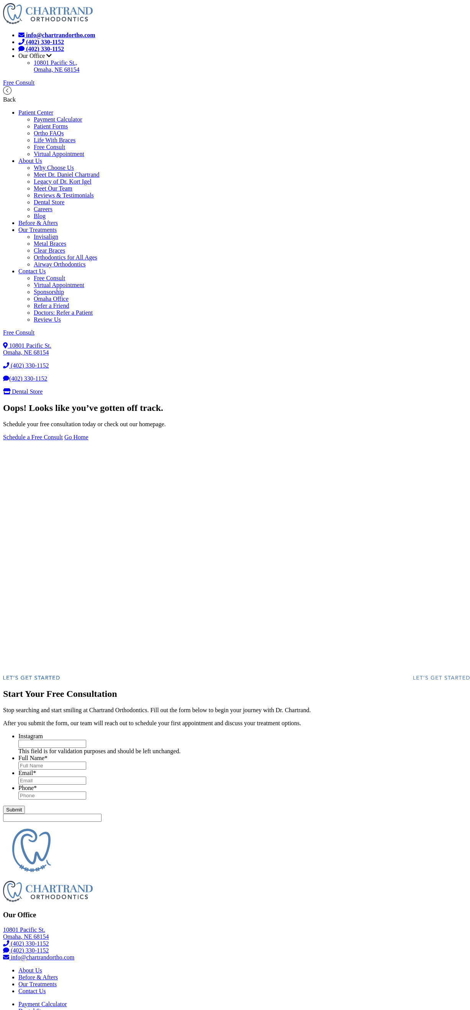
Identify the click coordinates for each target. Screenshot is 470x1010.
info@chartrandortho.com (38, 957)
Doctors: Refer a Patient (63, 312)
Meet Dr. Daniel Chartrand (67, 174)
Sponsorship (49, 292)
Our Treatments (37, 230)
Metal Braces (50, 243)
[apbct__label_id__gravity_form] (52, 818)
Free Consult (18, 82)
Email (27, 773)
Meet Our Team (53, 188)
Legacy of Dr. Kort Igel (63, 181)
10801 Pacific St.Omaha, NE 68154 (27, 349)
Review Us (47, 319)
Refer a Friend (51, 305)
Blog (40, 216)
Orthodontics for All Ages (65, 257)
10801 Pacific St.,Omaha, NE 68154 (57, 66)
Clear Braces (49, 250)
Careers (43, 209)
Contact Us (32, 271)
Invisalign (46, 236)
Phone (27, 788)
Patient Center (35, 112)
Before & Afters (38, 223)
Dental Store (49, 202)
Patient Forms (51, 126)
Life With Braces (54, 140)
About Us (30, 161)
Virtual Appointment (59, 154)
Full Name (32, 758)
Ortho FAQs (49, 133)
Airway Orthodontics (60, 264)
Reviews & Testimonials (64, 195)
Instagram (30, 736)
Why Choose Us (54, 167)
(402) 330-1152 (26, 365)
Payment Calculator (58, 119)
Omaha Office (51, 299)
